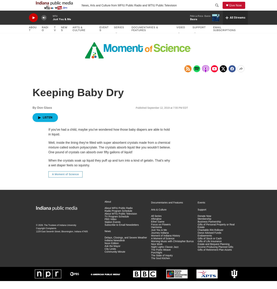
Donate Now (204, 224)
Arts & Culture (79, 37)
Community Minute (115, 259)
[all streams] (235, 26)
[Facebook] (232, 76)
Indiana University (67, 233)
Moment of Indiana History (165, 243)
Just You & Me (159, 238)
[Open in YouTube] (214, 76)
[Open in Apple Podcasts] (205, 76)
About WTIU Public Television (121, 221)
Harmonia (156, 235)
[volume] (44, 26)
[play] (33, 26)
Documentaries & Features (144, 37)
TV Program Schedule (117, 224)
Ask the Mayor (112, 254)
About (33, 37)
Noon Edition (112, 251)
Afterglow (156, 227)
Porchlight (156, 260)
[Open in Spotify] (196, 76)
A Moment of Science (65, 182)
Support (199, 35)
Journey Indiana (160, 241)
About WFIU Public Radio (119, 216)
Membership (204, 227)
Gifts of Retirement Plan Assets (215, 257)
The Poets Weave (161, 257)
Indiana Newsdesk (115, 248)
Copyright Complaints (46, 236)
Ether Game (157, 229)
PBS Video (110, 227)
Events (104, 37)
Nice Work (156, 252)
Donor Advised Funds (209, 241)
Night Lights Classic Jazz (165, 255)
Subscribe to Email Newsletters (122, 233)
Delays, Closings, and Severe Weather (126, 245)
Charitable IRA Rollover (210, 238)
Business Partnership (209, 229)
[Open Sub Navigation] (116, 41)
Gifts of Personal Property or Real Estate (216, 234)
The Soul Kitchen (160, 266)
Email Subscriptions (224, 37)
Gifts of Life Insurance (210, 249)
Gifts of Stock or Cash (210, 246)
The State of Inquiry (162, 263)
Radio (45, 37)
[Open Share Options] (240, 76)
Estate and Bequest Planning (214, 252)
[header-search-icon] (218, 9)
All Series (156, 224)
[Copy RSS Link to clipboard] (187, 76)
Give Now (237, 9)
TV (55, 37)
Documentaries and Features (167, 210)
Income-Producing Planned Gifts (215, 255)
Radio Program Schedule (118, 219)
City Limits (110, 257)
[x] (223, 76)
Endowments (205, 243)
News (64, 37)
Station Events (112, 230)
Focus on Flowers (160, 232)
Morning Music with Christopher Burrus (172, 249)
